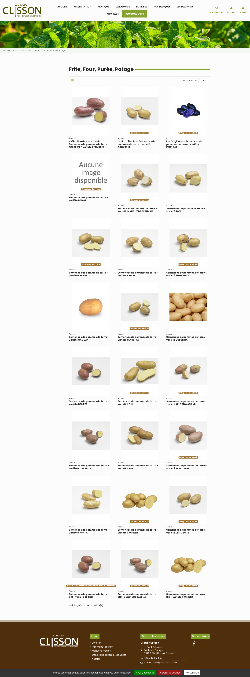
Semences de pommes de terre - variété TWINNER (138, 531)
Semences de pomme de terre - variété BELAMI (88, 199)
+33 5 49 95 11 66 (153, 657)
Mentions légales (101, 650)
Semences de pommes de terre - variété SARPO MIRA (186, 467)
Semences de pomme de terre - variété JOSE (185, 210)
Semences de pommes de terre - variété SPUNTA (89, 531)
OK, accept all (145, 672)
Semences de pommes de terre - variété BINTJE (138, 274)
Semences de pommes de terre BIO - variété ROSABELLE (137, 596)
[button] (103, 6)
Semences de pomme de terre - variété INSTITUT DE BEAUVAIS (137, 210)
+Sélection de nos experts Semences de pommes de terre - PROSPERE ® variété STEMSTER (89, 144)
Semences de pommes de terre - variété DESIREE (89, 403)
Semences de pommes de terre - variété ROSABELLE (89, 467)
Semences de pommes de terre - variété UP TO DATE (186, 531)
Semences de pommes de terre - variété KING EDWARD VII (186, 403)
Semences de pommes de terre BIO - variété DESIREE (88, 596)
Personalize (192, 672)
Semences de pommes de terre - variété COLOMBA (186, 338)
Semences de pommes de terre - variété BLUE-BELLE (186, 274)
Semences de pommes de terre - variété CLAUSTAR (138, 338)
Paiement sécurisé (102, 646)
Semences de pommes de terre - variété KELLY (138, 403)
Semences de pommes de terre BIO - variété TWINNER (185, 596)
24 (203, 80)
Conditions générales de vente (109, 654)
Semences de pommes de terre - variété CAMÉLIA (89, 338)
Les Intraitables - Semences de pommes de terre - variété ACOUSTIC (136, 144)
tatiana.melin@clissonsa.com (160, 662)
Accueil (96, 658)
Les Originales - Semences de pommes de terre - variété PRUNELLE (184, 144)
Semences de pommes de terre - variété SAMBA (138, 467)
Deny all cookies (170, 672)
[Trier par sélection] (190, 80)
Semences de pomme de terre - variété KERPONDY (88, 274)
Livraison (96, 642)
